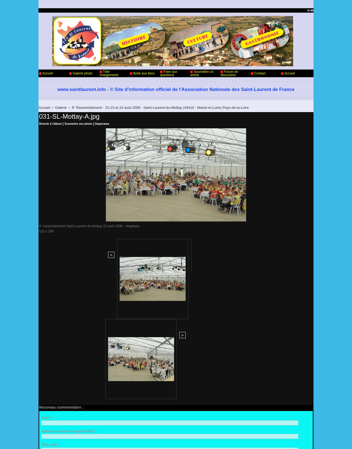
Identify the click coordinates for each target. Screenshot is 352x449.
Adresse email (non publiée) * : (69, 303)
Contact (258, 73)
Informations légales (191, 426)
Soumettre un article (201, 73)
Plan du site (190, 440)
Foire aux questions (168, 73)
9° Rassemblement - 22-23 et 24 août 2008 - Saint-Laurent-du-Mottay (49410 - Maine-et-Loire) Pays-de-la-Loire (143, 107)
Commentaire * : (56, 330)
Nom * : (48, 290)
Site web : (50, 317)
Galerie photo (80, 73)
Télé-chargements (109, 73)
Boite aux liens (142, 73)
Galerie (58, 107)
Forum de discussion (229, 73)
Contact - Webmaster (54, 426)
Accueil (46, 73)
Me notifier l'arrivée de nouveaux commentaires (91, 380)
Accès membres (165, 440)
